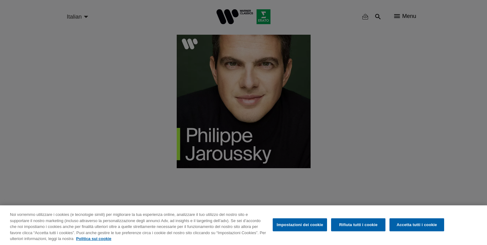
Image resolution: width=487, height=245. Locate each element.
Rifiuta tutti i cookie (358, 224)
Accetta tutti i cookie (417, 224)
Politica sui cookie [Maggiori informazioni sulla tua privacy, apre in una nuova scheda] (93, 238)
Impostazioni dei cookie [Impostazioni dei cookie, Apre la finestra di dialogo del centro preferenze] (300, 224)
